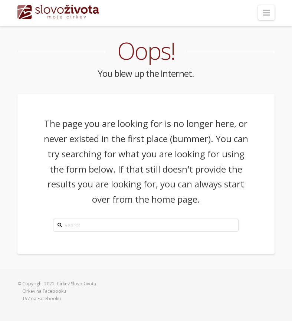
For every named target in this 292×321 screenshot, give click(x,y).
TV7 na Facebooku (41, 298)
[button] (266, 12)
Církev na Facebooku (44, 291)
